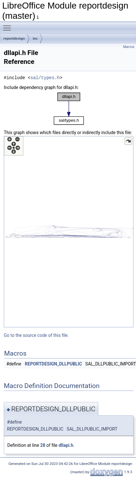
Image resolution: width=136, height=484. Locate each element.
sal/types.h (45, 78)
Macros (128, 47)
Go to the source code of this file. (36, 335)
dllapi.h (66, 445)
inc (35, 38)
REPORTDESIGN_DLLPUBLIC (53, 363)
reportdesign (14, 38)
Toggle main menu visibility (8, 25)
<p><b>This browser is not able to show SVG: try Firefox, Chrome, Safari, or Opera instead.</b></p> (68, 108)
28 (42, 445)
